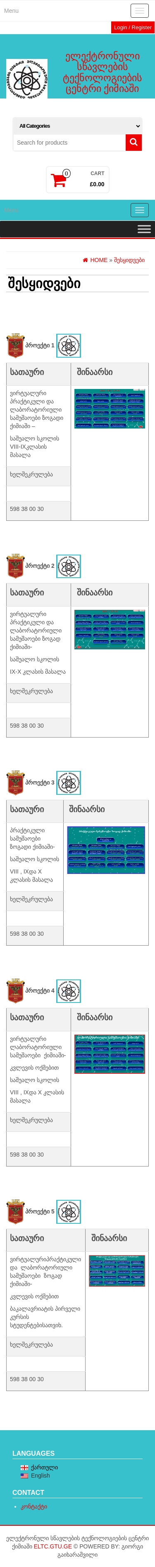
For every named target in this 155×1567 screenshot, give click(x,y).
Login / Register (133, 27)
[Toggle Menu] (144, 229)
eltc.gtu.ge (53, 1546)
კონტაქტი (34, 1506)
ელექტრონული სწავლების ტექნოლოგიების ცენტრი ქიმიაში (102, 72)
